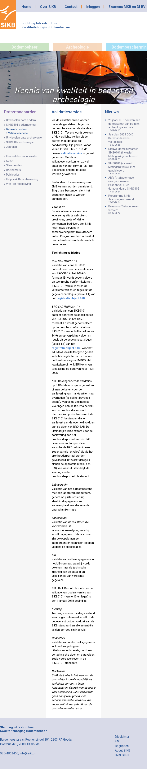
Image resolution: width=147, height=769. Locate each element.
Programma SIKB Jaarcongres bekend (125, 199)
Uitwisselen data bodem (21, 120)
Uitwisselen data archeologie (24, 137)
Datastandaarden (20, 112)
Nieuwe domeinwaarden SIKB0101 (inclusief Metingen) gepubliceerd (125, 154)
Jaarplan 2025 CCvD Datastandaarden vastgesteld (125, 139)
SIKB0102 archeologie (20, 142)
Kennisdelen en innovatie (21, 156)
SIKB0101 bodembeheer (21, 124)
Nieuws (112, 112)
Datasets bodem (16, 129)
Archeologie (77, 47)
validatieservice (71, 153)
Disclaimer (122, 736)
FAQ (117, 741)
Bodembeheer (24, 47)
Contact (71, 7)
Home (26, 7)
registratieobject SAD (70, 298)
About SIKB (122, 750)
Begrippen (122, 746)
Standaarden (14, 165)
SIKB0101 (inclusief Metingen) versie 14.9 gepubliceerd (125, 168)
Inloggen (93, 7)
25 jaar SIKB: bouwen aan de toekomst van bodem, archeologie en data (125, 125)
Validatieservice (18, 132)
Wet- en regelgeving (18, 184)
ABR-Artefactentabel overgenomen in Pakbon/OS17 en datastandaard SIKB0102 (125, 184)
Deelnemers (13, 170)
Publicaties (13, 174)
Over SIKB (48, 7)
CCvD (9, 161)
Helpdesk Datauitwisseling (22, 179)
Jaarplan (11, 147)
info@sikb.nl (28, 753)
